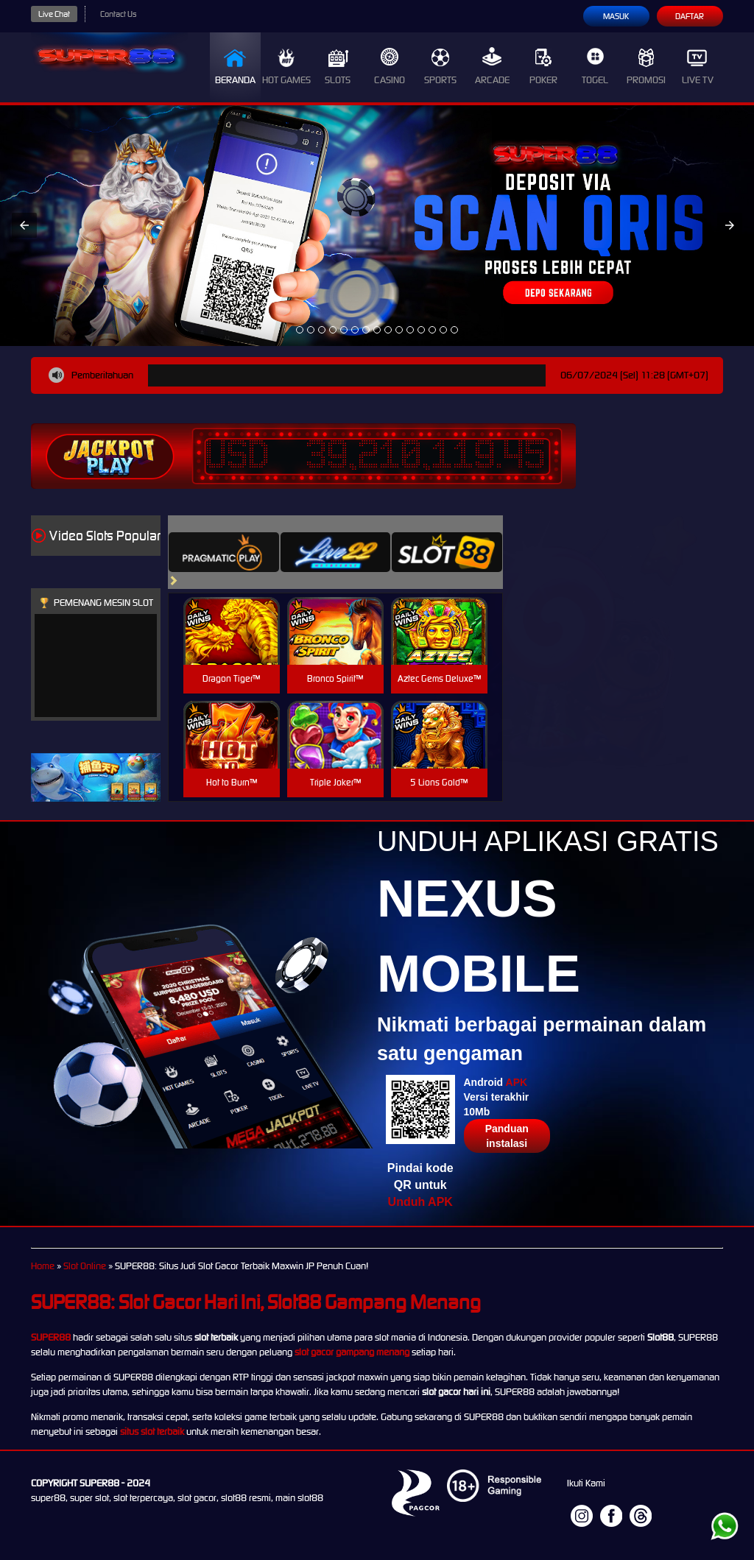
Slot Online (84, 1266)
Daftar (689, 16)
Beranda (235, 66)
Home (42, 1266)
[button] (24, 225)
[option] (299, 329)
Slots (337, 66)
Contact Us (118, 14)
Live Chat (54, 14)
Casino (389, 66)
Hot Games (286, 66)
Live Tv (698, 66)
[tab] (224, 552)
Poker (543, 66)
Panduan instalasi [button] (507, 1136)
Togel (595, 66)
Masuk (616, 16)
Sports (440, 66)
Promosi (646, 66)
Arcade (492, 66)
